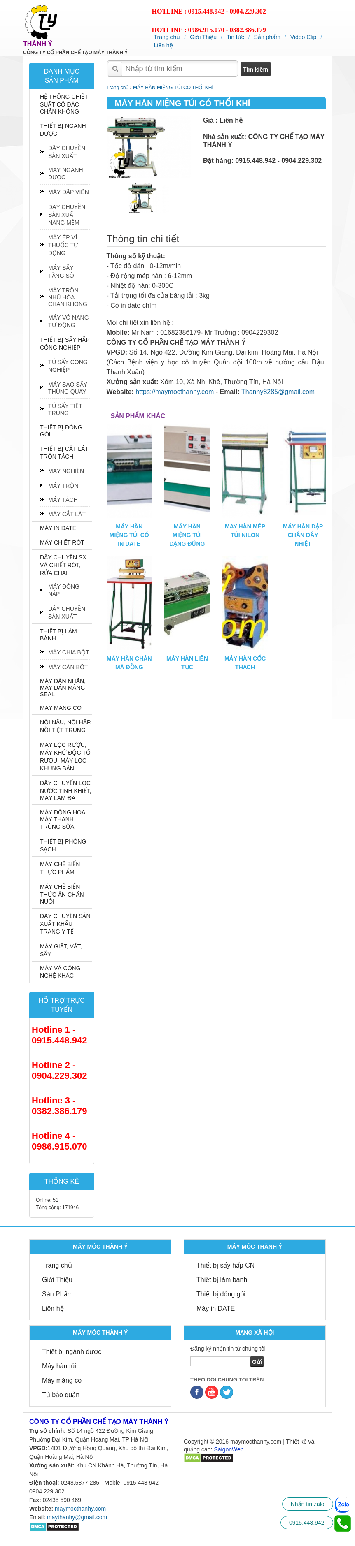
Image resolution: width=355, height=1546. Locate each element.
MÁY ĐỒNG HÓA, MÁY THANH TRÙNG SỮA (63, 819)
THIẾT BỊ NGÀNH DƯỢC (63, 130)
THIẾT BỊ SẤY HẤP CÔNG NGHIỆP (64, 343)
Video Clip (303, 37)
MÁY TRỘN (63, 485)
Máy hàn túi (59, 1366)
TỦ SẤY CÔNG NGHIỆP (68, 366)
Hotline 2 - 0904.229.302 (59, 1070)
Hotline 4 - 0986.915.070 (59, 1141)
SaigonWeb (228, 1449)
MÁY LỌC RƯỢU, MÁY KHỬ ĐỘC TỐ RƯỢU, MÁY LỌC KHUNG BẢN (65, 757)
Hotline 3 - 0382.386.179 (59, 1105)
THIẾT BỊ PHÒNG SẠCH (63, 845)
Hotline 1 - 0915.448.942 (59, 1034)
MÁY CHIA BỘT (68, 652)
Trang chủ (167, 37)
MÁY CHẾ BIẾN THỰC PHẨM (60, 868)
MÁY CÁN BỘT (68, 667)
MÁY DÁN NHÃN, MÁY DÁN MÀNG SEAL (63, 688)
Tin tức (235, 37)
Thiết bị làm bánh (221, 1279)
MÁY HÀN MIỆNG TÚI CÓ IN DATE (129, 535)
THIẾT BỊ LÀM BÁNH (58, 635)
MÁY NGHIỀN (66, 471)
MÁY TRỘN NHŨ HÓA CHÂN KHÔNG (67, 297)
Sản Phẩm (57, 1294)
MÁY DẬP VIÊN (68, 192)
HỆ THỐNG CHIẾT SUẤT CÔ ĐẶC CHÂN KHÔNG (64, 104)
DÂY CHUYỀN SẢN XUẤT (66, 152)
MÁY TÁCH (63, 499)
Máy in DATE (215, 1308)
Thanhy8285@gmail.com (278, 391)
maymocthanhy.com (80, 1508)
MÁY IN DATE (58, 528)
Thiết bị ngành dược (71, 1351)
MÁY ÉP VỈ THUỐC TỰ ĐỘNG (63, 245)
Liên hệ (163, 45)
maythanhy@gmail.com (77, 1517)
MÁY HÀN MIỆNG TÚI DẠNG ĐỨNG (187, 535)
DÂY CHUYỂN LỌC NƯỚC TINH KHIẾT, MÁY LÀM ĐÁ (65, 790)
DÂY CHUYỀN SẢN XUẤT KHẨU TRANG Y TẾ (65, 924)
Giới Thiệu (203, 37)
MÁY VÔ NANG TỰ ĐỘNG (68, 321)
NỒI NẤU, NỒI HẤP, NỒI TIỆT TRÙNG (65, 726)
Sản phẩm (267, 37)
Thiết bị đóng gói (220, 1294)
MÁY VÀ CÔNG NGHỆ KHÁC (60, 972)
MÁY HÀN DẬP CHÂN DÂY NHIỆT (303, 535)
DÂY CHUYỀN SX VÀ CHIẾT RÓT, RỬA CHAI (63, 565)
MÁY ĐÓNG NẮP (63, 590)
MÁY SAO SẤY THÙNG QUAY (67, 388)
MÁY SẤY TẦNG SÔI (62, 271)
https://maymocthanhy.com (174, 391)
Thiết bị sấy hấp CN (225, 1265)
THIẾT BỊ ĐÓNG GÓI (61, 431)
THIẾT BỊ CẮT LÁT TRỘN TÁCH (64, 452)
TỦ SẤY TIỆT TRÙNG (65, 409)
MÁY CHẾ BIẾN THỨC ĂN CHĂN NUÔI (62, 894)
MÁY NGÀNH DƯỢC (65, 174)
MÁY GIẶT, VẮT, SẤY (61, 950)
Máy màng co (62, 1380)
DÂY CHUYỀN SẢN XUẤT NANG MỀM (66, 215)
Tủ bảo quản (60, 1394)
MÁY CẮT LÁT (67, 514)
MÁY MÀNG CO (61, 708)
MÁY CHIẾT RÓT (62, 542)
